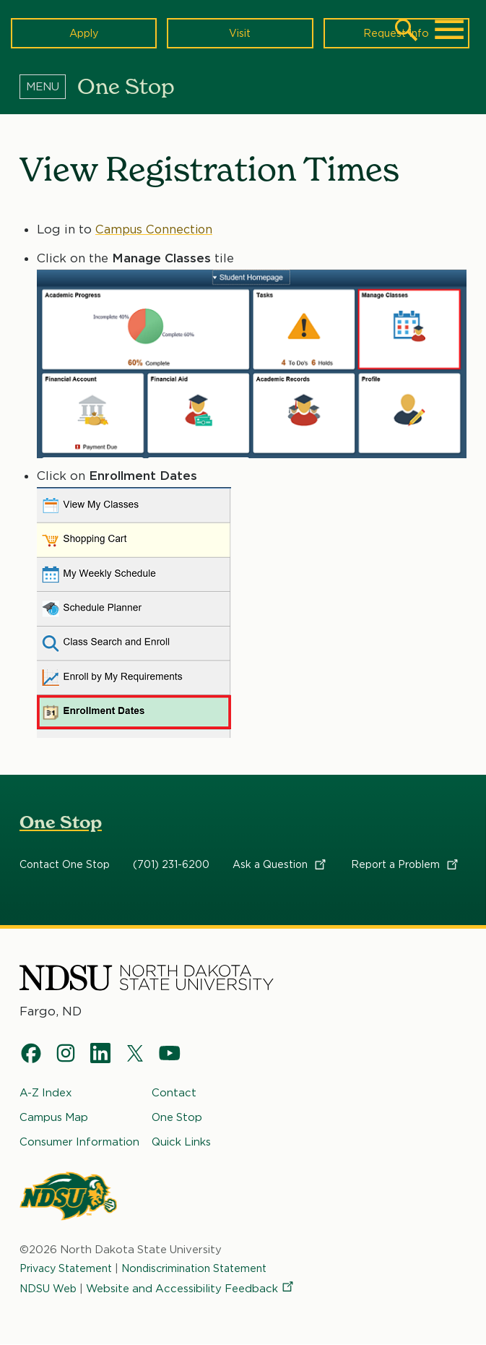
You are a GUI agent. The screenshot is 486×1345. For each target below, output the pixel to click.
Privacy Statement (69, 1268)
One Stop (60, 822)
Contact (174, 1092)
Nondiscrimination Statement (207, 1268)
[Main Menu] (449, 29)
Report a (405, 865)
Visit (240, 32)
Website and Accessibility (192, 1288)
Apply (84, 32)
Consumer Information (79, 1141)
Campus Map (53, 1117)
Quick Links (181, 1141)
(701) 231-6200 (171, 865)
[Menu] (48, 86)
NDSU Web (48, 1288)
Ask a (280, 865)
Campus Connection (155, 228)
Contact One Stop (64, 865)
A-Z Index (45, 1092)
